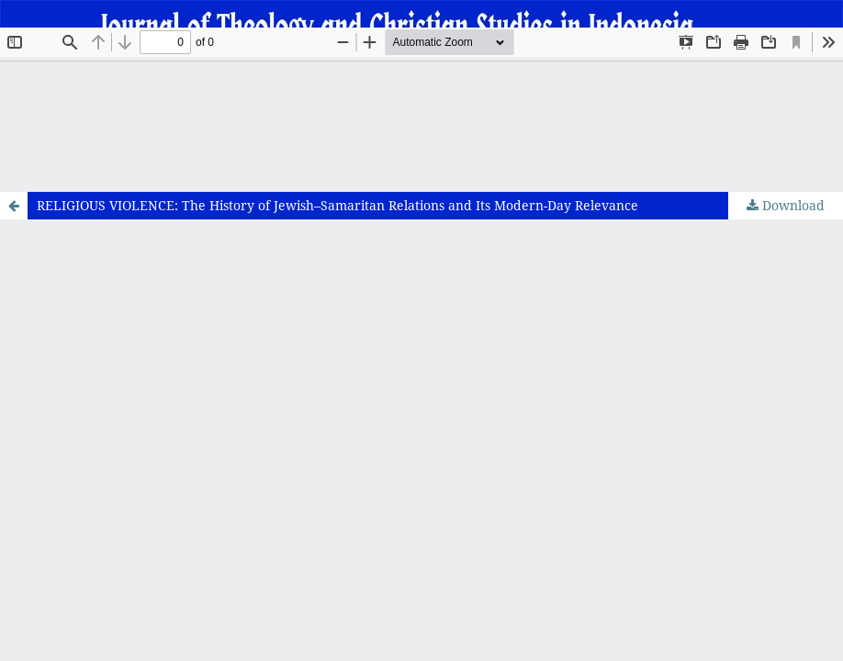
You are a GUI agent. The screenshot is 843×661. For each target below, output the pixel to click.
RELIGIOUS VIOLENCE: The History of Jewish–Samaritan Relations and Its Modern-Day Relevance (337, 205)
